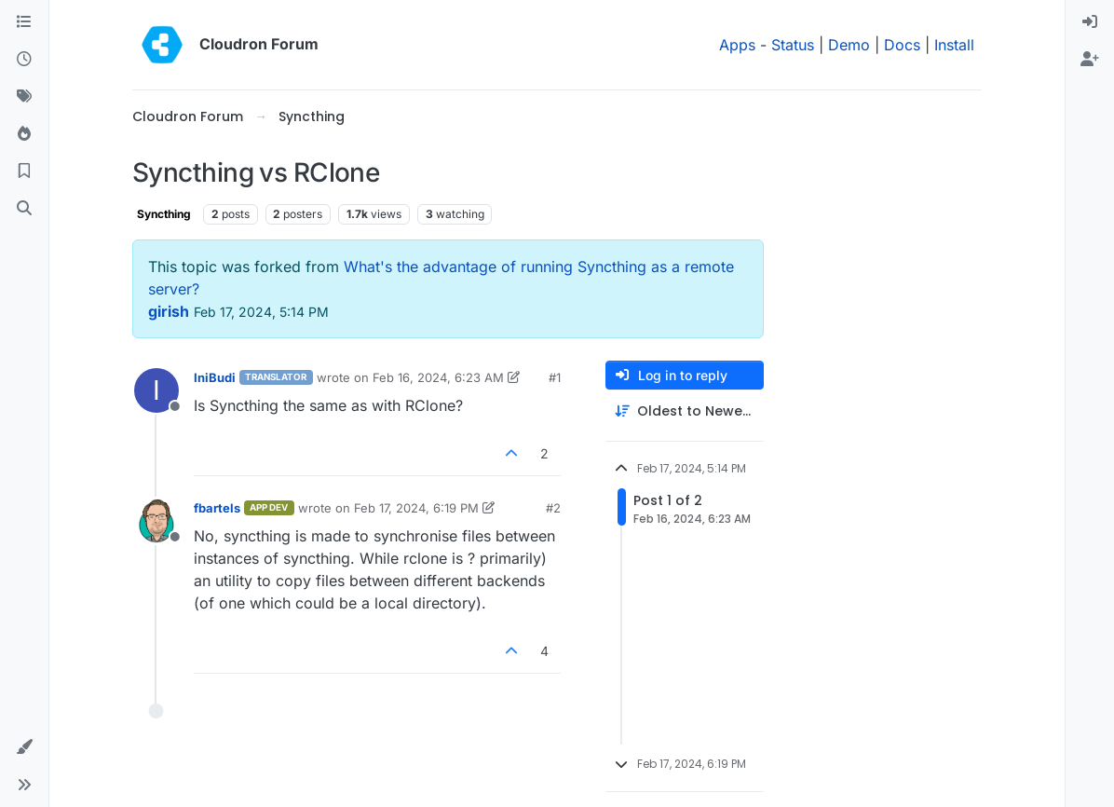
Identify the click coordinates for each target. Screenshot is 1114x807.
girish (168, 311)
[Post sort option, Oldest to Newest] (684, 411)
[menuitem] (1090, 22)
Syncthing (164, 214)
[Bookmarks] (24, 171)
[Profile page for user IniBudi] (156, 390)
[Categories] (24, 22)
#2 (553, 507)
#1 (555, 377)
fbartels (217, 507)
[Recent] (24, 60)
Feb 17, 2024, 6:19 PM (416, 507)
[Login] (1090, 22)
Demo (849, 44)
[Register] (1090, 60)
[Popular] (24, 134)
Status (792, 44)
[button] (24, 747)
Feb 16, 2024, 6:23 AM (438, 377)
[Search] (24, 209)
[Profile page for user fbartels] (156, 521)
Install (954, 44)
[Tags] (24, 97)
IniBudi (215, 377)
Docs (902, 44)
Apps (737, 44)
